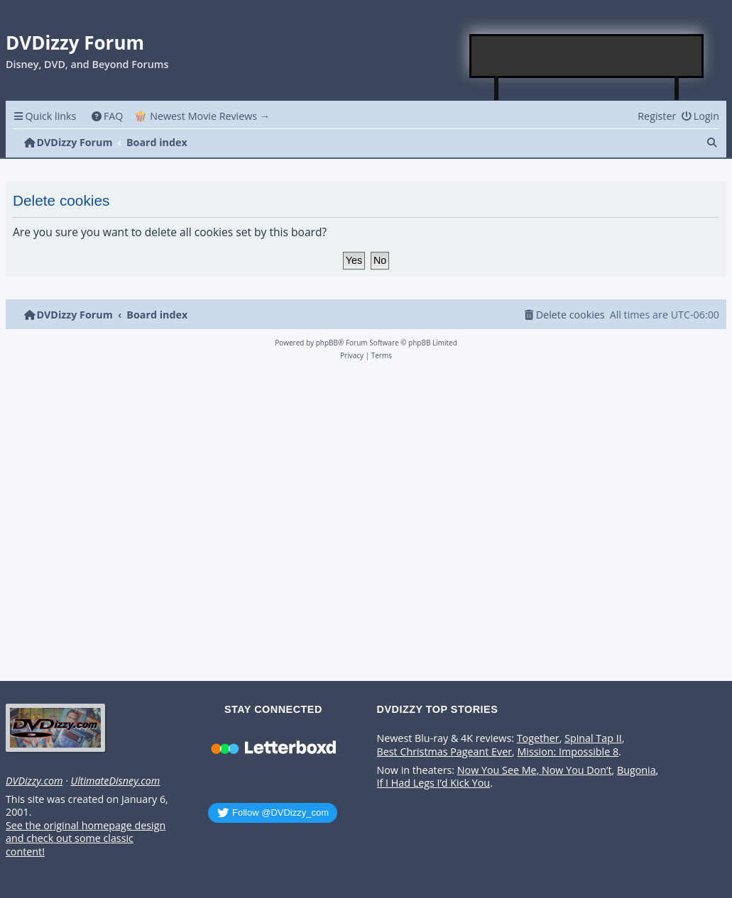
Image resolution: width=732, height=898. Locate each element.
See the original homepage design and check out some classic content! (85, 838)
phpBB (327, 343)
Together (538, 738)
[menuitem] (107, 116)
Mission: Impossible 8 (567, 751)
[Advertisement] (587, 56)
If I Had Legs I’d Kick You (434, 783)
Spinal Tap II (593, 738)
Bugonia (636, 770)
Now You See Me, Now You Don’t (534, 770)
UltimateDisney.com (115, 781)
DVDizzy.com (34, 781)
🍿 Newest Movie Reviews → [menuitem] (202, 116)
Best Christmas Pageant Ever (445, 751)
